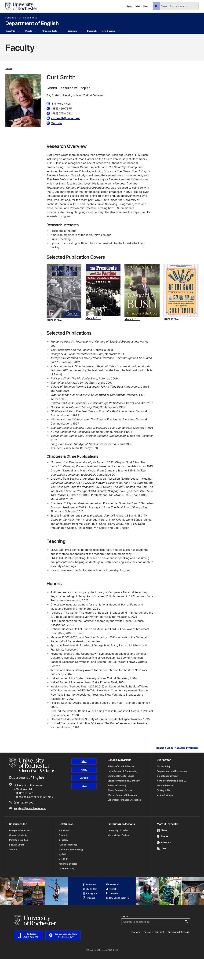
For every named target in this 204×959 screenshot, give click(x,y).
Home (8, 68)
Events (162, 836)
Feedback (135, 932)
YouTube (112, 884)
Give (145, 6)
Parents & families (18, 839)
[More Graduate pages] (80, 31)
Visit (137, 6)
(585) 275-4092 (23, 802)
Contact (62, 835)
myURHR (63, 858)
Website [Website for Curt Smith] (56, 123)
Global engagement (167, 775)
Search (124, 916)
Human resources (67, 844)
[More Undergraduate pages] (60, 31)
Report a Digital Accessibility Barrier (177, 748)
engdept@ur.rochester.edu (30, 808)
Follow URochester (117, 897)
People (28, 30)
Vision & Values (165, 794)
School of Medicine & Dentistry (124, 780)
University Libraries (118, 830)
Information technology (70, 849)
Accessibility (163, 766)
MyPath (62, 854)
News (162, 830)
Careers (84, 777)
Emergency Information (179, 932)
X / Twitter (90, 888)
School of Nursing (117, 785)
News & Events (108, 30)
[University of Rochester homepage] (21, 6)
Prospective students (20, 830)
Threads (89, 897)
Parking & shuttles (67, 863)
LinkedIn (112, 893)
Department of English (32, 23)
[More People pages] (35, 31)
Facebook (89, 884)
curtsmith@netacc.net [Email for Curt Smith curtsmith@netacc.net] (65, 118)
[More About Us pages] (18, 31)
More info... (54, 320)
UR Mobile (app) (66, 868)
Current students (18, 835)
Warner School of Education (122, 794)
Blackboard (64, 830)
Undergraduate (49, 30)
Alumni (13, 849)
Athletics (164, 842)
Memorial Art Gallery (118, 835)
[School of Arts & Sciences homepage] (32, 765)
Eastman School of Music (121, 775)
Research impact (165, 785)
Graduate (72, 30)
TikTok (111, 888)
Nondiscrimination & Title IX (171, 780)
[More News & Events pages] (119, 31)
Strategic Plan (164, 790)
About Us (10, 30)
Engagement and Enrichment (172, 771)
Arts (161, 848)
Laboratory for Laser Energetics (124, 799)
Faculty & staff (16, 844)
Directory (63, 839)
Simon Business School (120, 790)
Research (92, 30)
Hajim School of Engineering (122, 771)
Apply (130, 6)
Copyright (159, 932)
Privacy (147, 932)
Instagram (90, 893)
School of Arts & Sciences (21, 18)
